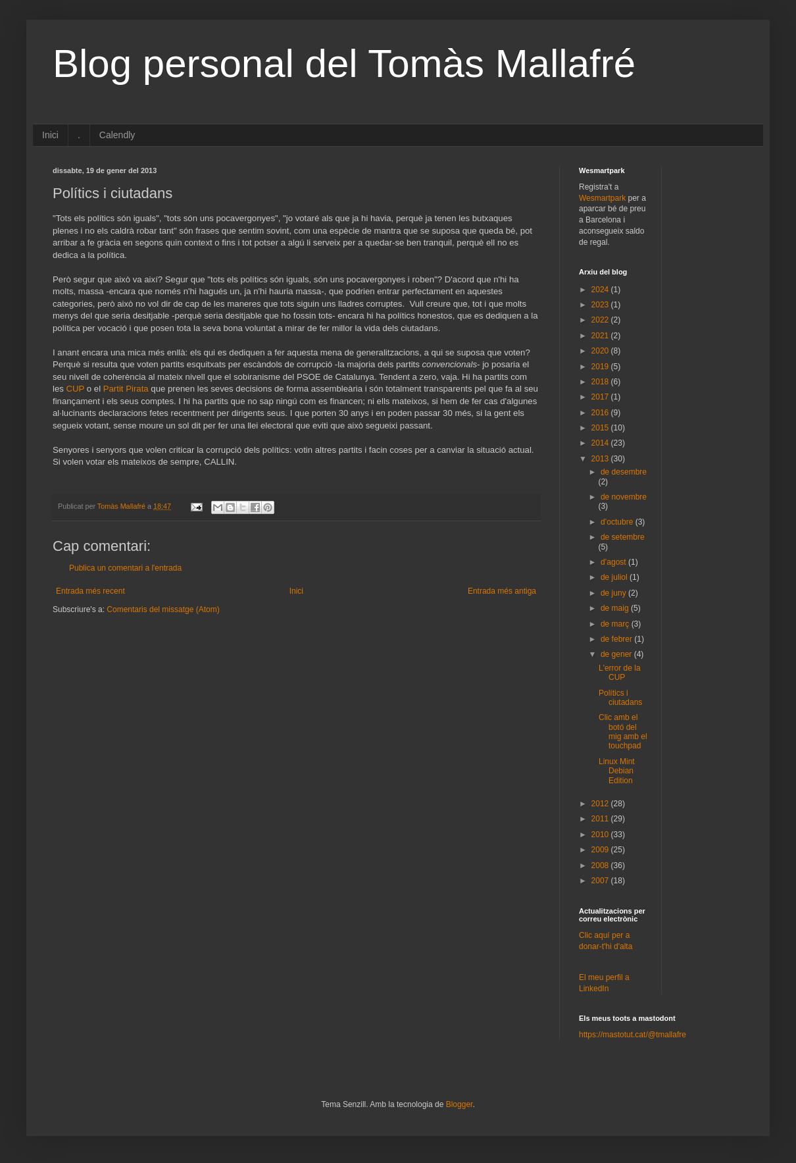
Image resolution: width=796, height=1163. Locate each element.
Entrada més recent (90, 591)
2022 (601, 319)
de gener (617, 654)
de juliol (615, 577)
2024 (601, 289)
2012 (601, 803)
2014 (601, 443)
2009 (601, 849)
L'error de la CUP (620, 672)
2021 (601, 335)
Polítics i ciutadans (620, 697)
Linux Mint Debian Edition (617, 771)
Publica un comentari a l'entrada (125, 568)
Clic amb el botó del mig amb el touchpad (623, 731)
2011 (601, 818)
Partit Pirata (126, 389)
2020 (601, 350)
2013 (601, 458)
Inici (50, 135)
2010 (601, 834)
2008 (601, 865)
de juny (614, 593)
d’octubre (618, 522)
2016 (601, 412)
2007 (601, 880)
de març (616, 624)
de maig (616, 608)
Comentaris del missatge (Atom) (163, 609)
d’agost (614, 562)
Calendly (117, 135)
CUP (75, 389)
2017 (601, 396)
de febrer (617, 639)
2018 (601, 381)
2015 (601, 427)
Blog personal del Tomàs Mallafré (344, 63)
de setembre (623, 537)
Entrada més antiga (502, 591)
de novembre (624, 497)
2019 (601, 366)
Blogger (459, 1104)
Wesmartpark (602, 198)
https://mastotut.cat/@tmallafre (632, 1034)
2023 (601, 304)
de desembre (624, 472)
